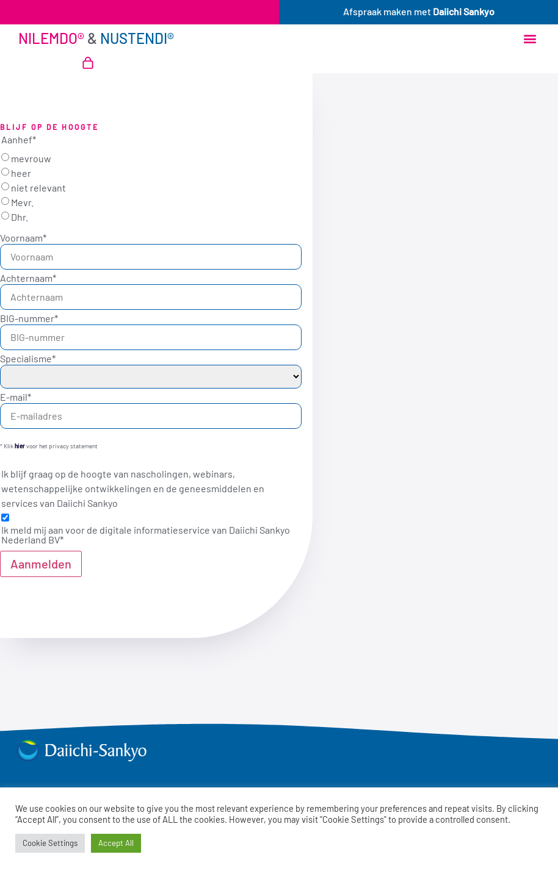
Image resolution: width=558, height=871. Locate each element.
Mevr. (22, 202)
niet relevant (38, 188)
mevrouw (31, 158)
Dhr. (19, 217)
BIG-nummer (29, 318)
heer (21, 173)
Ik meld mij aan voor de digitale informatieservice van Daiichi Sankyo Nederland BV (145, 535)
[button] (530, 39)
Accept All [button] (116, 843)
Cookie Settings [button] (50, 843)
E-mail (15, 397)
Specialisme (28, 359)
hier (20, 446)
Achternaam (28, 278)
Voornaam (23, 238)
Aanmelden (40, 563)
